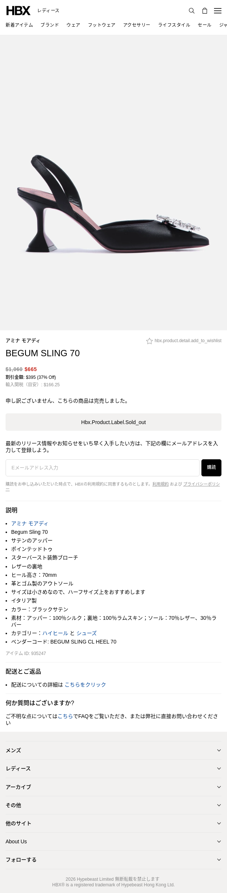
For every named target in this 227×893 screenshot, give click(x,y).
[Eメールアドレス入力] (103, 467)
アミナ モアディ (23, 340)
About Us (16, 841)
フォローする (21, 860)
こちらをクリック (85, 685)
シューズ (86, 633)
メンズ (13, 750)
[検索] (191, 10)
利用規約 (160, 484)
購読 (211, 467)
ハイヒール (55, 633)
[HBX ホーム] (19, 10)
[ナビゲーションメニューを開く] (217, 10)
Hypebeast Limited (95, 879)
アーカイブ (18, 787)
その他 (13, 805)
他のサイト (19, 823)
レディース (48, 11)
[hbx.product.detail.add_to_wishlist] (183, 343)
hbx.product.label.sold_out (113, 422)
